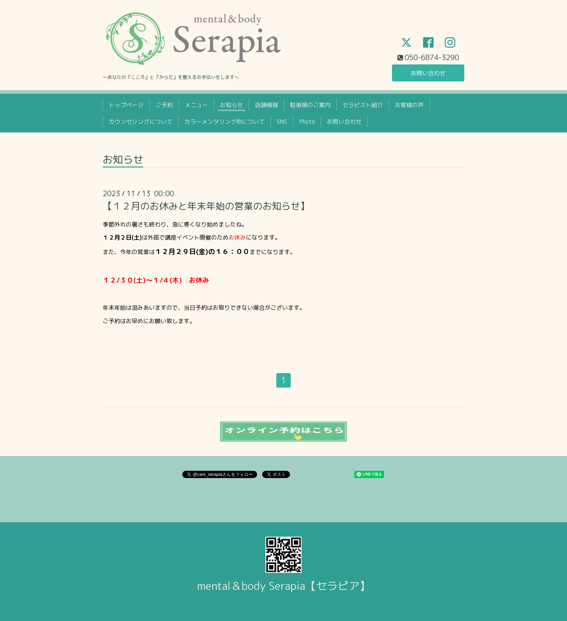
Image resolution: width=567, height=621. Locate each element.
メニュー (196, 105)
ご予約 (164, 105)
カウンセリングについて (140, 122)
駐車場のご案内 (310, 105)
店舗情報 (266, 105)
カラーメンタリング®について (224, 122)
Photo (307, 122)
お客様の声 (409, 105)
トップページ (126, 105)
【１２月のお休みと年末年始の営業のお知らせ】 (206, 205)
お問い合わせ (428, 73)
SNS (282, 122)
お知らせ (231, 105)
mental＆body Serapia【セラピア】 (283, 585)
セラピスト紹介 (362, 105)
